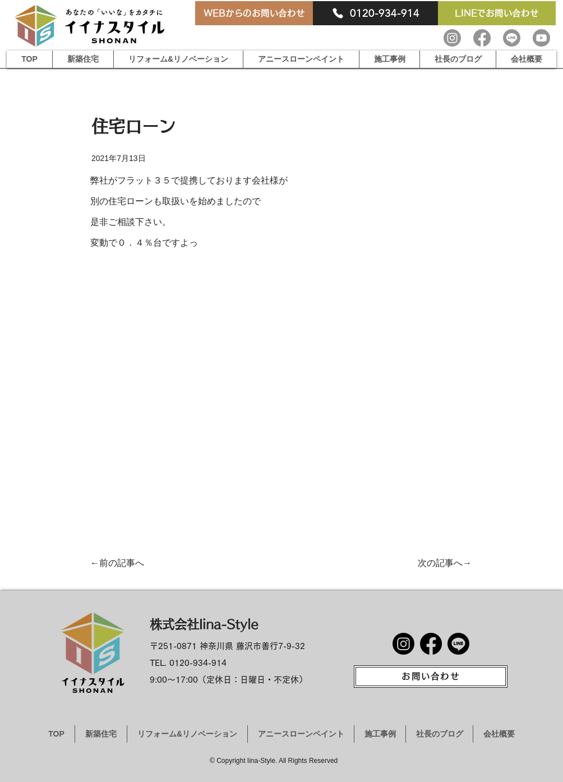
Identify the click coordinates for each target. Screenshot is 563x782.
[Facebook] (482, 38)
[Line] (511, 38)
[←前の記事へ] (121, 563)
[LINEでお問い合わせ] (497, 13)
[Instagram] (452, 38)
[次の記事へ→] (444, 563)
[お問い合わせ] (430, 676)
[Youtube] (541, 38)
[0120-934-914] (375, 13)
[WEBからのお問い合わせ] (254, 13)
